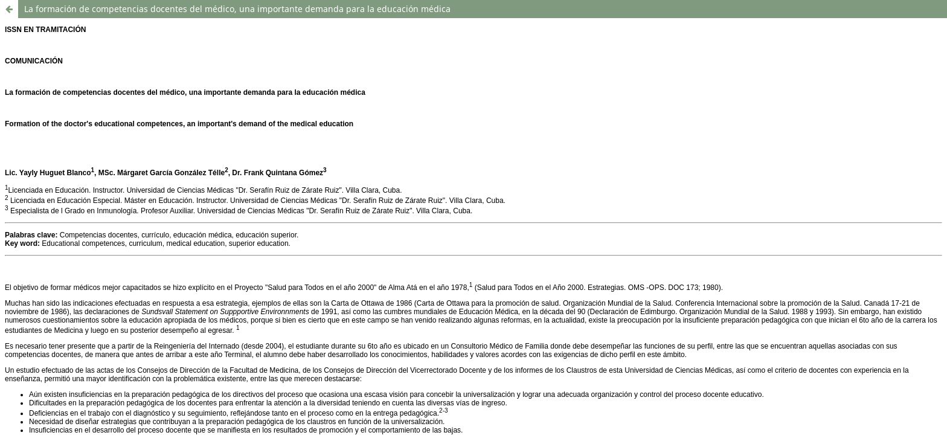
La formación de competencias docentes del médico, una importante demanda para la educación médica (237, 8)
